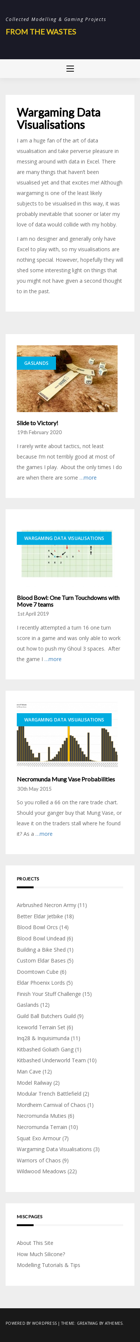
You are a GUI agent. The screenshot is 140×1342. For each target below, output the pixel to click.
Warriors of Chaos (39, 1160)
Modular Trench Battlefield (49, 1093)
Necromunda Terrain (42, 1127)
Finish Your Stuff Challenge (49, 993)
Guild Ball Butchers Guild (46, 1016)
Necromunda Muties (41, 1115)
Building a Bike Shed (41, 949)
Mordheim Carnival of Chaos (51, 1104)
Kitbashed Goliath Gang (45, 1049)
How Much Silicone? (41, 1254)
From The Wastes (41, 31)
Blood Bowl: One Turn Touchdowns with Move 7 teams (68, 600)
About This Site (35, 1242)
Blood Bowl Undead (41, 938)
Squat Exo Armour (39, 1138)
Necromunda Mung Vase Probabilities (66, 779)
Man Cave (29, 1071)
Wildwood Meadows (41, 1171)
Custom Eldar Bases (41, 960)
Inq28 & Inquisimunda (43, 1038)
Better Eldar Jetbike (40, 916)
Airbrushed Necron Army (46, 905)
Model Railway (34, 1082)
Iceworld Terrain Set (41, 1027)
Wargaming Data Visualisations (64, 538)
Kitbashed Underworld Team (51, 1060)
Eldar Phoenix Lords (41, 982)
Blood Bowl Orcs (37, 927)
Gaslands (36, 363)
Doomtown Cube (38, 971)
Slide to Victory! (37, 423)
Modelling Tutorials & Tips (48, 1265)
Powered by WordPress (31, 1323)
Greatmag (87, 1323)
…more (88, 477)
